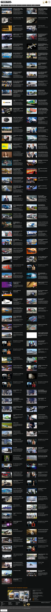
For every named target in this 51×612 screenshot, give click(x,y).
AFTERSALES (24, 5)
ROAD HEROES (29, 5)
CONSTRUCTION (19, 5)
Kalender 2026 (10, 604)
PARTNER (24, 602)
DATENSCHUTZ (47, 602)
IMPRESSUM (43, 602)
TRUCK (2, 5)
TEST (15, 5)
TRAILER (10, 5)
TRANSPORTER (6, 5)
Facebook (17, 603)
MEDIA (2, 602)
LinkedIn (17, 604)
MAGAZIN (33, 5)
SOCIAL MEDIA (18, 602)
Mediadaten (35, 598)
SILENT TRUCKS (37, 5)
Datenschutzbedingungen (27, 608)
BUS (12, 5)
